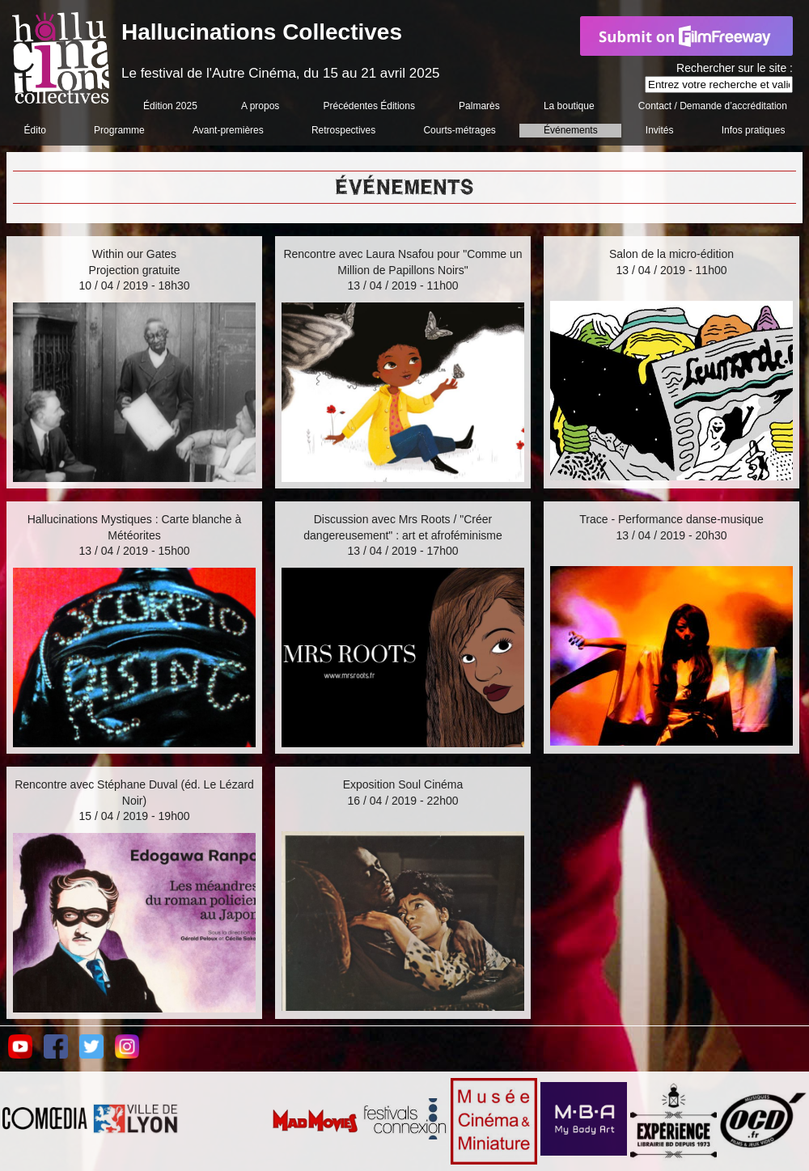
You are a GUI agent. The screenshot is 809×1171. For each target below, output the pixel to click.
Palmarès (479, 106)
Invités (660, 130)
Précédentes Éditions (369, 106)
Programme (119, 130)
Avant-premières (228, 130)
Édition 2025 (170, 106)
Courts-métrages (459, 130)
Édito (35, 130)
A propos (260, 106)
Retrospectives (343, 130)
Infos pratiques (754, 130)
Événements (571, 130)
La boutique (569, 106)
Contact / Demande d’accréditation (712, 106)
